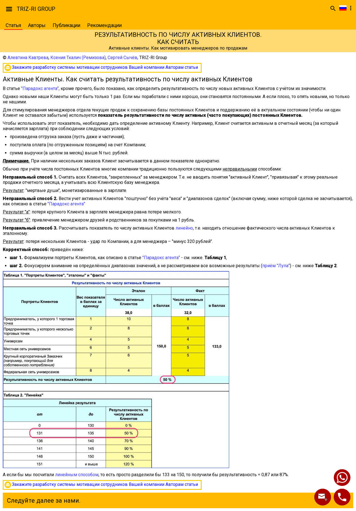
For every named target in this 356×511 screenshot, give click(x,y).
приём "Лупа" (276, 265)
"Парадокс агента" (40, 88)
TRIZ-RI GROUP (36, 9)
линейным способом (76, 474)
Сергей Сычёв (122, 57)
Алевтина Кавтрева (28, 57)
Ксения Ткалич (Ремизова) (78, 57)
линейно (184, 228)
